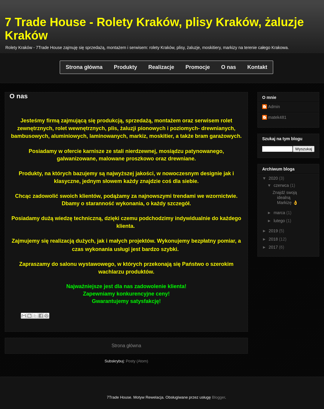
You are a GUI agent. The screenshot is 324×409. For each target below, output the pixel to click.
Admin (274, 106)
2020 (274, 178)
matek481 (277, 117)
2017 (274, 247)
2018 (274, 239)
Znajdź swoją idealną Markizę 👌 (285, 197)
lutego (279, 220)
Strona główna (126, 345)
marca (279, 212)
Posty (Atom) (137, 361)
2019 (274, 230)
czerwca (281, 185)
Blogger (218, 397)
